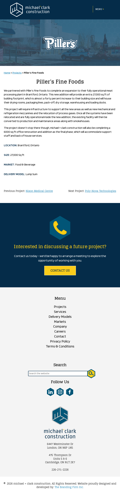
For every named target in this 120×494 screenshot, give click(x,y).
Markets (60, 321)
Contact (60, 336)
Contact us (60, 270)
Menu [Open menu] (99, 9)
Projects (17, 72)
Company (60, 326)
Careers (60, 331)
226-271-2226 (60, 469)
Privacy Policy (60, 341)
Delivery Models (60, 316)
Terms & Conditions (60, 346)
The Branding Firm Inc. (69, 487)
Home (7, 72)
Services (60, 311)
